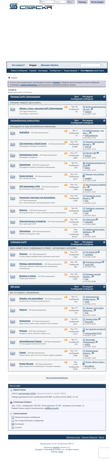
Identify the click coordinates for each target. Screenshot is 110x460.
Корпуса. (23, 210)
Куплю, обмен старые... (95, 362)
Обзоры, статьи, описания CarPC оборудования (41, 108)
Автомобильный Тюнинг (30, 341)
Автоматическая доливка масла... (91, 298)
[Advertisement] (57, 36)
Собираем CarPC (18, 242)
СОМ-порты (90, 219)
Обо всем (15, 287)
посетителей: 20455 (27, 393)
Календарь (43, 71)
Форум (32, 65)
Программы (24, 231)
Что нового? (18, 65)
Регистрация (97, 2)
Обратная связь (73, 437)
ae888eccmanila (51, 408)
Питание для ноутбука (95, 174)
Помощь (82, 2)
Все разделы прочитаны (57, 377)
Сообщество (55, 71)
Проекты (23, 254)
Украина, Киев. (92, 319)
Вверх (101, 437)
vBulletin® (56, 447)
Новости (23, 309)
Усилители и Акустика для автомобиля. (37, 197)
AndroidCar (24, 132)
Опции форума (70, 71)
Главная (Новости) (89, 437)
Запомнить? (48, 6)
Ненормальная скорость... (90, 352)
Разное (22, 352)
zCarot (61, 452)
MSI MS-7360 (91, 153)
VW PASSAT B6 (91, 252)
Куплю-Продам (26, 363)
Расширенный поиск (95, 71)
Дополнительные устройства (32, 221)
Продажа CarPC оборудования (25, 97)
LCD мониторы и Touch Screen (32, 143)
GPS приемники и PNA (29, 186)
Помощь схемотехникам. (31, 264)
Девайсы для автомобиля (31, 298)
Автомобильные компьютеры (25, 120)
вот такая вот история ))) (96, 329)
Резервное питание (94, 262)
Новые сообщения (19, 71)
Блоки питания (26, 176)
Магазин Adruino (50, 65)
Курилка (23, 331)
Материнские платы (28, 154)
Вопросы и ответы (27, 276)
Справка (33, 71)
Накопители (24, 164)
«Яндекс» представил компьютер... (93, 309)
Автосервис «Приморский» (89, 340)
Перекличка (24, 321)
